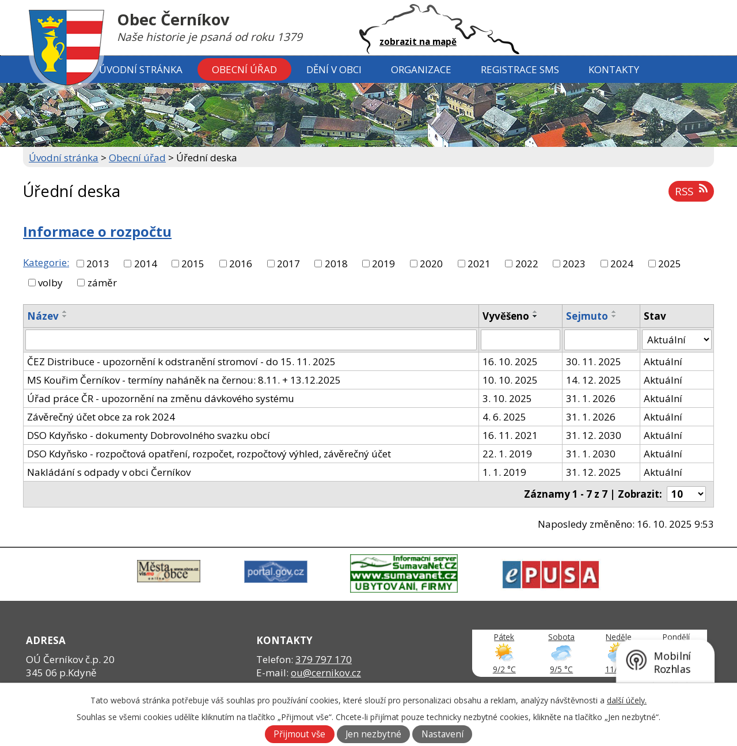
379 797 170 (323, 659)
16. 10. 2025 (510, 361)
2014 (145, 263)
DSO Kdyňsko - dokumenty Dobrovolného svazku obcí (148, 435)
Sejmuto (587, 316)
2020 (431, 263)
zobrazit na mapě (418, 41)
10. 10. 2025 (510, 380)
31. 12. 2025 (593, 472)
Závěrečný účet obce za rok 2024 (101, 416)
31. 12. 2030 (593, 435)
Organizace (421, 69)
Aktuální (663, 361)
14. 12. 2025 (593, 380)
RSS (691, 191)
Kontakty (613, 69)
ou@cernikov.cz (326, 672)
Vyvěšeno (506, 316)
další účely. (627, 700)
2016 (240, 263)
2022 (526, 263)
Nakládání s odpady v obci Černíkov (109, 472)
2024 (621, 263)
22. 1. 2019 (507, 453)
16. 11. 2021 (510, 435)
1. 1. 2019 (504, 472)
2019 (383, 263)
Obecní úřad (244, 69)
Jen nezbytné (373, 734)
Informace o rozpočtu (97, 231)
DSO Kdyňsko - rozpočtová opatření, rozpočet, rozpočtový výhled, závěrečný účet (209, 453)
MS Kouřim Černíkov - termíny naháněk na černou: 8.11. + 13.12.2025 (184, 380)
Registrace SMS (520, 69)
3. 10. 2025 (507, 398)
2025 (669, 263)
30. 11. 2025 (593, 361)
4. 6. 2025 (504, 416)
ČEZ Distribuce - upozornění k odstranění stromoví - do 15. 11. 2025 (181, 361)
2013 (97, 263)
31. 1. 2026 (591, 398)
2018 (336, 263)
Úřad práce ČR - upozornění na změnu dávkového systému (160, 398)
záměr (102, 282)
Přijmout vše (299, 734)
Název (43, 316)
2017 (288, 263)
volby (50, 282)
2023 (574, 263)
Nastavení (442, 734)
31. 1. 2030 (591, 453)
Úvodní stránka (141, 69)
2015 (192, 263)
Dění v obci (334, 69)
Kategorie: (46, 262)
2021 (479, 263)
